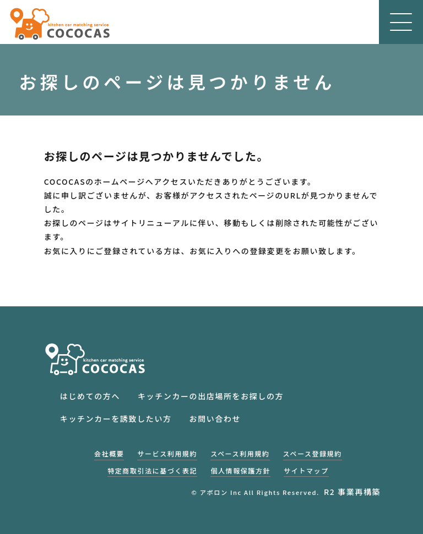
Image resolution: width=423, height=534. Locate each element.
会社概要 (109, 453)
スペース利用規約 (239, 453)
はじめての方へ (90, 395)
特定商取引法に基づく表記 (152, 470)
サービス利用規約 (167, 453)
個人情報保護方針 (240, 470)
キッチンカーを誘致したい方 (116, 418)
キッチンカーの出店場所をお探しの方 (211, 395)
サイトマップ (306, 470)
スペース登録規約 (312, 453)
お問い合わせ (215, 418)
